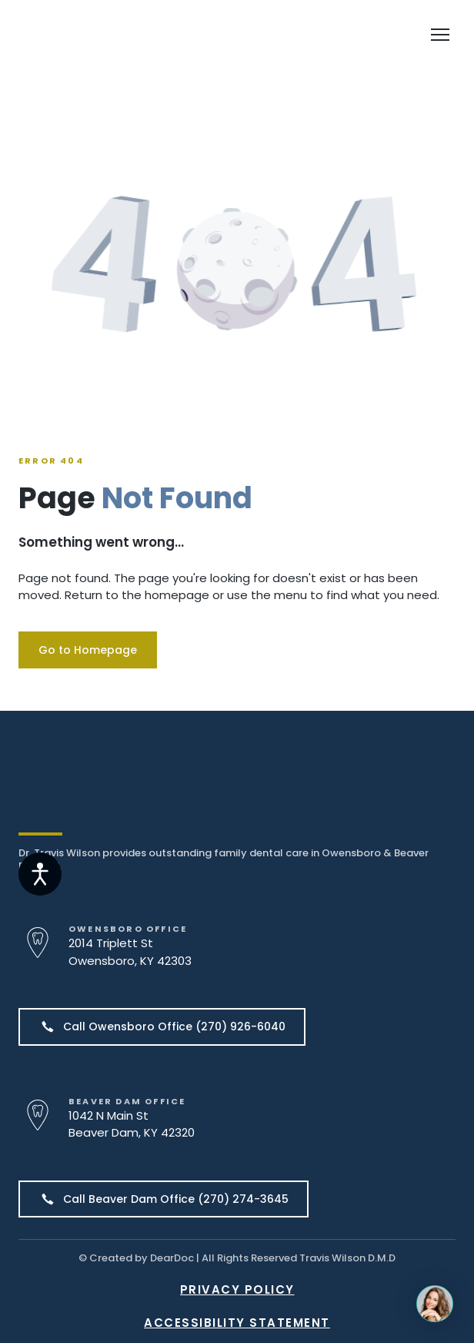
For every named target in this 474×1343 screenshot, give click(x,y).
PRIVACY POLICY (237, 1289)
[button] (87, 649)
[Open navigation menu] (440, 34)
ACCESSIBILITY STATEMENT (237, 1323)
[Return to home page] (108, 35)
